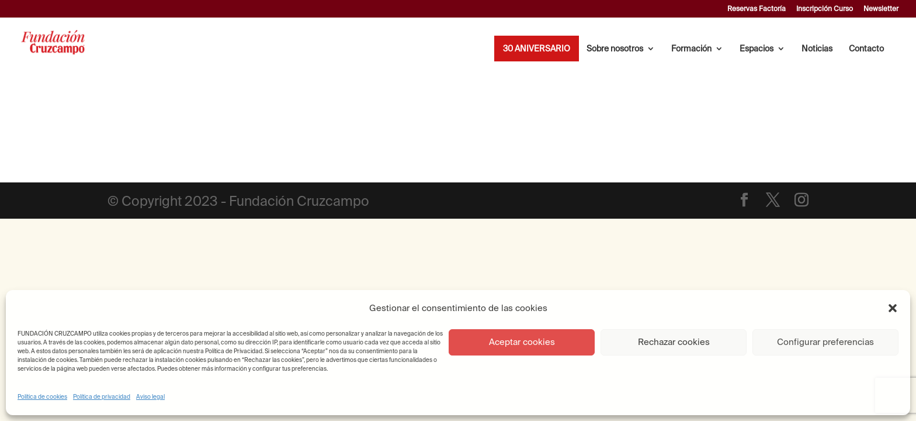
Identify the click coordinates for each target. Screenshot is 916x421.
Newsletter (880, 8)
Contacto (866, 48)
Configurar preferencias (825, 342)
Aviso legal (150, 397)
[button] (892, 308)
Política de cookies (42, 397)
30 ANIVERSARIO (536, 48)
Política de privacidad (101, 397)
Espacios (756, 48)
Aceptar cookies (522, 342)
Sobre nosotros (615, 48)
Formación (691, 48)
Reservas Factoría (756, 8)
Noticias (816, 48)
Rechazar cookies (674, 342)
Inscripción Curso (824, 8)
